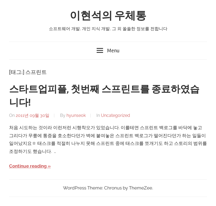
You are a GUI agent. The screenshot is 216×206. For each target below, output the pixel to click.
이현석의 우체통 (108, 15)
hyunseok (76, 115)
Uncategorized (115, 115)
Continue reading (28, 166)
